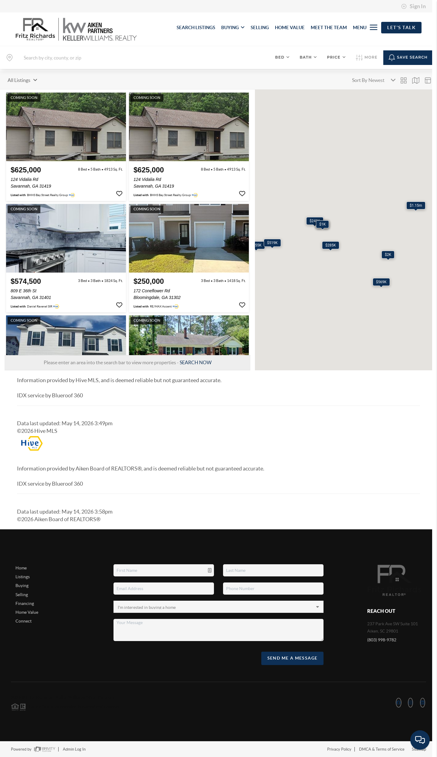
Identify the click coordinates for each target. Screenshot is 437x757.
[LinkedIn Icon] (422, 702)
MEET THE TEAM (329, 27)
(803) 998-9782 (381, 639)
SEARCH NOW (196, 362)
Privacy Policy (339, 749)
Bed (282, 57)
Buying (22, 585)
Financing (24, 603)
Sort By (359, 80)
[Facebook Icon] (399, 702)
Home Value (26, 612)
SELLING (260, 27)
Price (336, 57)
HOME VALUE (290, 27)
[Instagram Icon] (410, 702)
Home (21, 567)
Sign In (413, 6)
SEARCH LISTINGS (196, 27)
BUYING (233, 27)
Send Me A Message (292, 658)
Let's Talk (401, 27)
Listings (22, 576)
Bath (308, 57)
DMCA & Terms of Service (382, 749)
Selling (21, 594)
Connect (23, 621)
